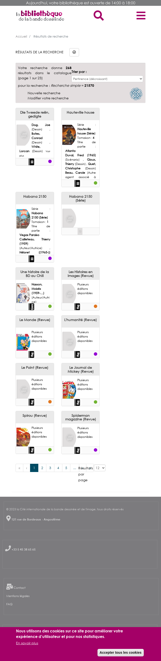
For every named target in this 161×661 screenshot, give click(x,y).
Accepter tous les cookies (121, 652)
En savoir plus (27, 643)
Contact (19, 588)
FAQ (9, 604)
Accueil (21, 36)
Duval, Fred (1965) (80, 155)
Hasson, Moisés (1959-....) (38, 289)
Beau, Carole (76, 172)
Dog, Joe (41, 125)
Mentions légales (18, 596)
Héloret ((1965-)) (34, 252)
